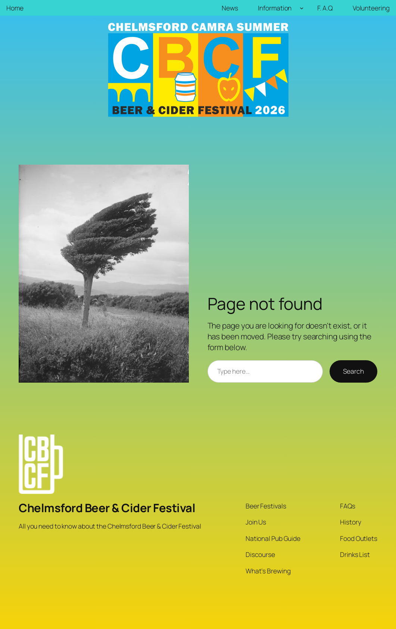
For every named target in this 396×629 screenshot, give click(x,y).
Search (353, 371)
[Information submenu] (301, 8)
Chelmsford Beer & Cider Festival (107, 508)
